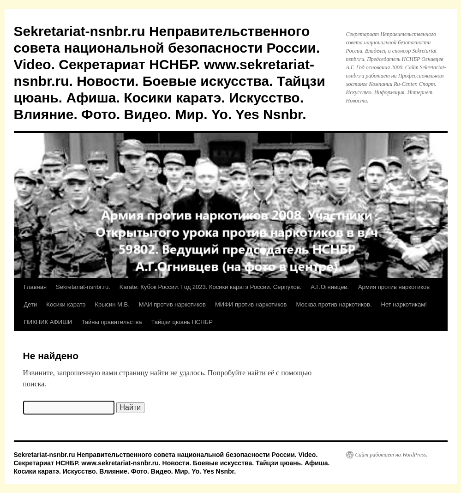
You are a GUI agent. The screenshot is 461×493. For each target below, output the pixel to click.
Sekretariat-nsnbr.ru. (83, 286)
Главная (35, 286)
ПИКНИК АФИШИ (48, 322)
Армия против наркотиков (394, 286)
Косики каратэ (65, 304)
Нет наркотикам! (404, 304)
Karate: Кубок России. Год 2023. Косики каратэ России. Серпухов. (211, 286)
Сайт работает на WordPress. (391, 454)
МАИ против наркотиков (172, 304)
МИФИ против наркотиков (251, 304)
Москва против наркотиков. (333, 304)
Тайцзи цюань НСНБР (181, 322)
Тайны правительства (111, 322)
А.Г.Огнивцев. (330, 286)
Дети (30, 304)
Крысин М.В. (112, 304)
